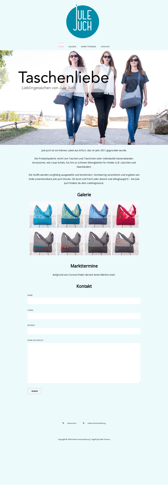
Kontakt (105, 46)
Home (61, 46)
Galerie (72, 46)
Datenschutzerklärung (81, 439)
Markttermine (88, 46)
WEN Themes (105, 439)
